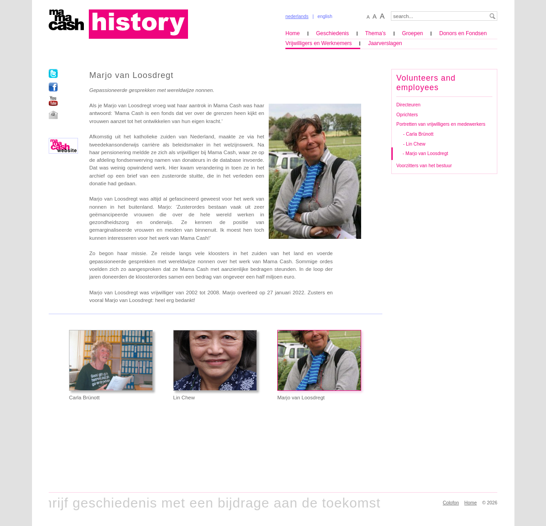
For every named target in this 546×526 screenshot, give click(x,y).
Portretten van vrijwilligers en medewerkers (440, 124)
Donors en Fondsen (462, 33)
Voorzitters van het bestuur (424, 165)
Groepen (412, 33)
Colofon (451, 502)
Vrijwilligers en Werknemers (318, 43)
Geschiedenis (332, 33)
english (324, 16)
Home (292, 33)
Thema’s (375, 33)
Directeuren (408, 104)
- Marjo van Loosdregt (425, 153)
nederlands (296, 16)
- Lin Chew (414, 144)
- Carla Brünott (418, 134)
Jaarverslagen (385, 43)
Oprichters (407, 114)
